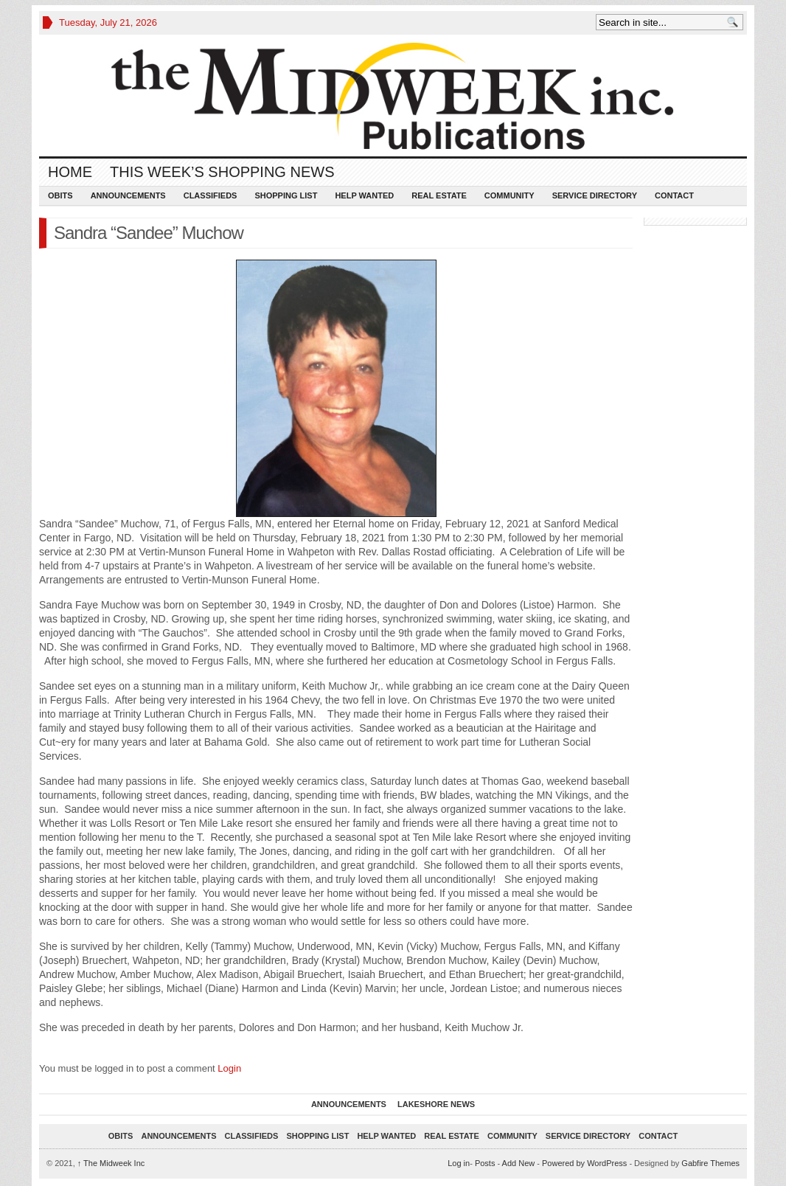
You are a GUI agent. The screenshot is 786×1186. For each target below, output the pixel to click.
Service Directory (594, 195)
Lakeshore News (436, 1104)
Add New (518, 1163)
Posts (485, 1163)
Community (509, 195)
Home (70, 172)
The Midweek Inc (111, 1163)
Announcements (128, 195)
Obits (60, 195)
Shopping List (285, 195)
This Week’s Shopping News (222, 172)
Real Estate (439, 195)
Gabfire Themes (710, 1163)
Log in (459, 1163)
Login (229, 1068)
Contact (674, 195)
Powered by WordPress (584, 1163)
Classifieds (210, 195)
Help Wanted (364, 195)
